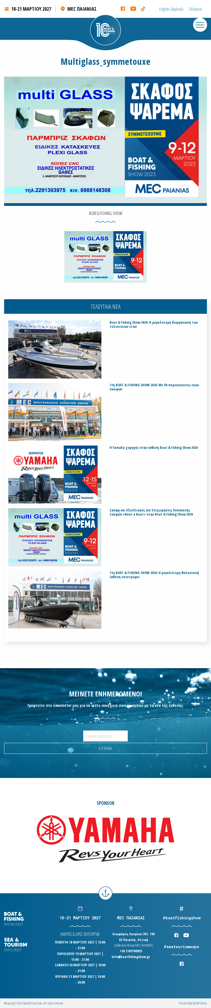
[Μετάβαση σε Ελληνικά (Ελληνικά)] (195, 9)
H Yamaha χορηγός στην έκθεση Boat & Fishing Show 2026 (154, 448)
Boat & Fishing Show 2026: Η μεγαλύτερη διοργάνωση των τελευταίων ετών (154, 324)
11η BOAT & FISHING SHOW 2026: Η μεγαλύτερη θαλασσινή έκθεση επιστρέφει (154, 575)
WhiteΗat (201, 1003)
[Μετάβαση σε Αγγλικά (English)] (171, 9)
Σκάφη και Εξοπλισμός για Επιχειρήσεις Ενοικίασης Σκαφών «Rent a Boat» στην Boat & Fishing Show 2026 (151, 512)
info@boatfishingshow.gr (131, 956)
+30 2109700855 (131, 950)
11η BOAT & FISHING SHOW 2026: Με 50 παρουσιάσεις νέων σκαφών (154, 387)
